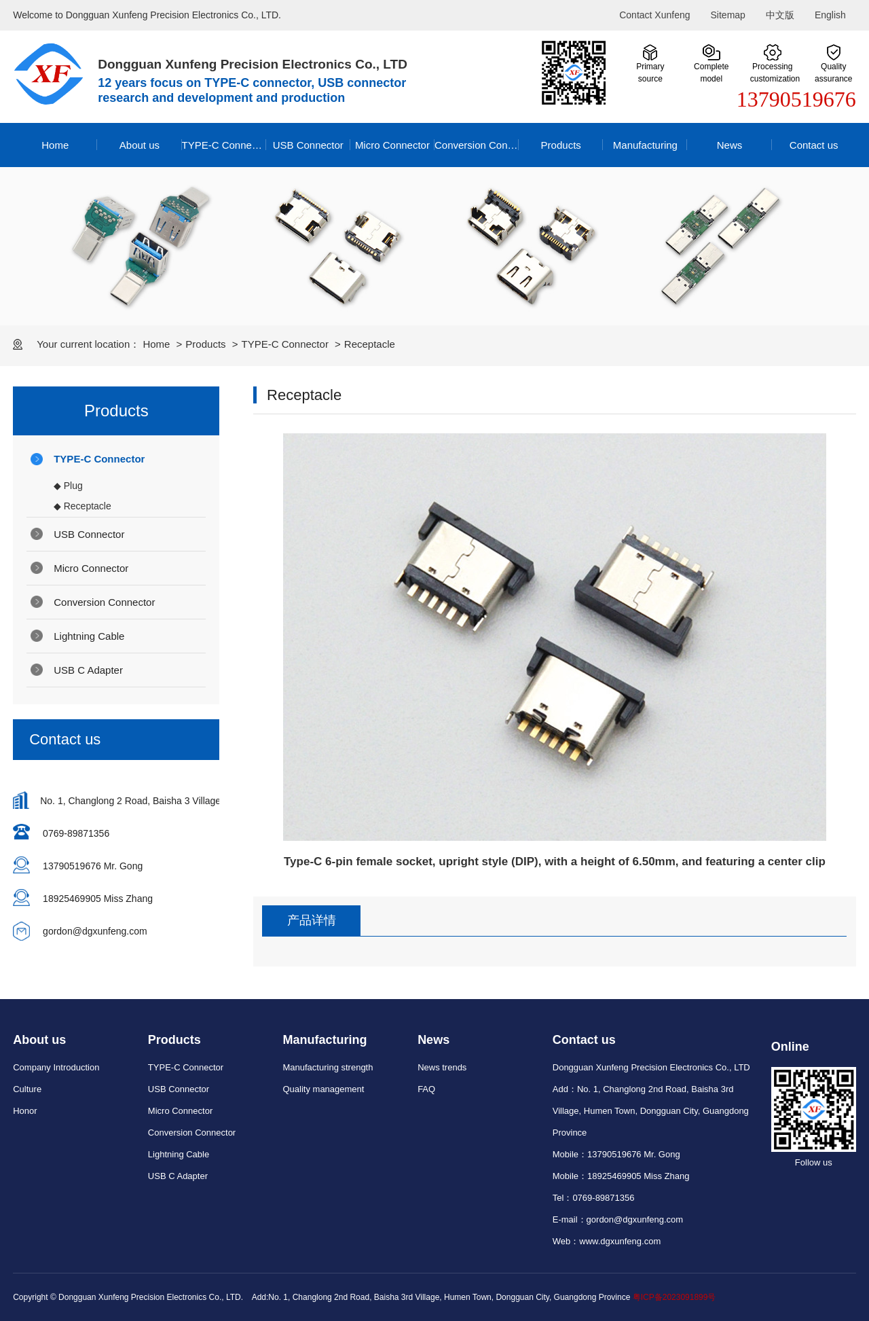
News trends (442, 1067)
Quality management (323, 1089)
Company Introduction (56, 1067)
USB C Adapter (88, 670)
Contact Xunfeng (654, 15)
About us (139, 145)
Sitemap (728, 15)
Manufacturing (645, 145)
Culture (27, 1089)
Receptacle (369, 344)
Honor (25, 1111)
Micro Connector (392, 145)
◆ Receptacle (82, 506)
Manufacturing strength (327, 1067)
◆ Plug (68, 485)
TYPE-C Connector (224, 145)
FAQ (426, 1089)
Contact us (814, 145)
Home (55, 145)
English (830, 15)
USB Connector (308, 145)
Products (561, 145)
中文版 (780, 15)
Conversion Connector (476, 145)
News (730, 145)
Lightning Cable (89, 636)
